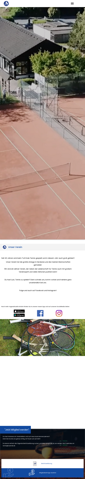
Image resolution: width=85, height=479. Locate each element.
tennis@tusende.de (44, 456)
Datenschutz (79, 475)
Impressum (69, 475)
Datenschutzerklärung (45, 409)
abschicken (42, 414)
